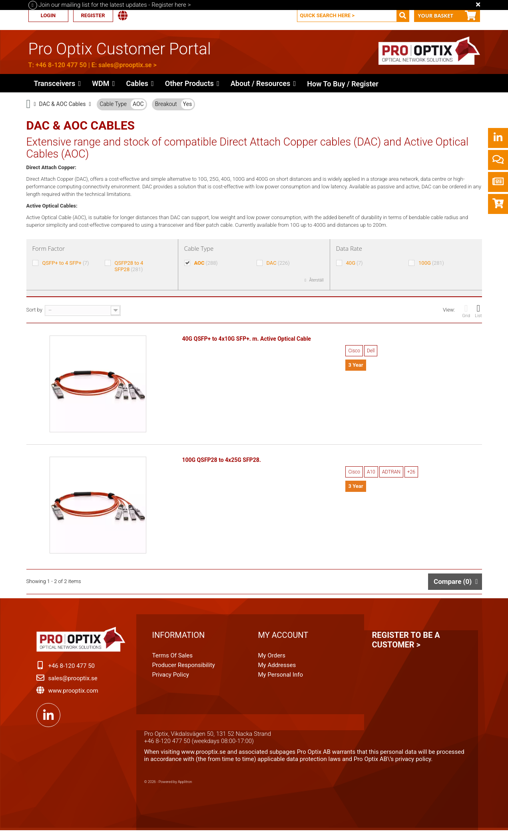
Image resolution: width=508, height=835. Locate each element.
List (478, 311)
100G (431, 263)
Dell (371, 351)
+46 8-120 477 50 (61, 65)
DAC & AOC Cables (62, 104)
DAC (277, 263)
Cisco (354, 351)
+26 (411, 473)
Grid (466, 311)
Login (48, 15)
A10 (371, 473)
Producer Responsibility (183, 668)
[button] (192, 83)
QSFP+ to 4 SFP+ (65, 263)
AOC (138, 104)
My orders (271, 658)
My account (283, 638)
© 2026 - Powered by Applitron (168, 785)
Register (93, 15)
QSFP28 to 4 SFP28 (128, 266)
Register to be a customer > (406, 643)
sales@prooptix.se (124, 65)
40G (354, 263)
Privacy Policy (170, 677)
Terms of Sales (172, 658)
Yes (187, 104)
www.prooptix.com (73, 693)
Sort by (34, 310)
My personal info (280, 677)
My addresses (277, 668)
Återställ (316, 280)
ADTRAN (391, 473)
